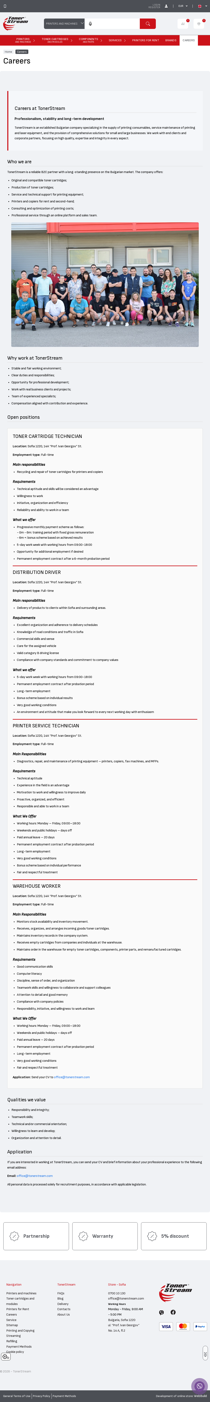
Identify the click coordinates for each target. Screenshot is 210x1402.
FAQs (60, 1293)
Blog (60, 1298)
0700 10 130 (116, 1293)
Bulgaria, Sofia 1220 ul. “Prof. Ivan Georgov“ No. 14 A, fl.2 (123, 1325)
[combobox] (112, 24)
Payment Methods (19, 1346)
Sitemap (12, 1325)
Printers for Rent (17, 1309)
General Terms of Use (16, 1396)
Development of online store (174, 1396)
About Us (63, 1314)
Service (11, 1320)
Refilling (11, 1341)
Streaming (13, 1335)
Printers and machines (21, 1293)
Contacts (63, 1309)
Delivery (63, 1304)
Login (156, 5)
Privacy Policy (41, 1396)
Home (8, 51)
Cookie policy (15, 1351)
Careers (22, 51)
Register (154, 7)
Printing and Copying (20, 1330)
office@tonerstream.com (72, 1077)
